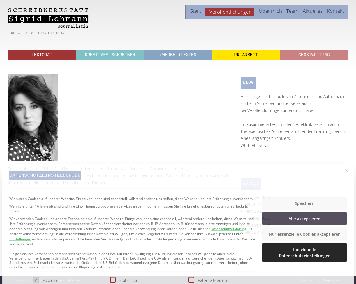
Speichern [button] (304, 246)
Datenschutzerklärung (229, 271)
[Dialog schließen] (346, 213)
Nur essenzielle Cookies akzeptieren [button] (305, 277)
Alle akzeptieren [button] (305, 261)
